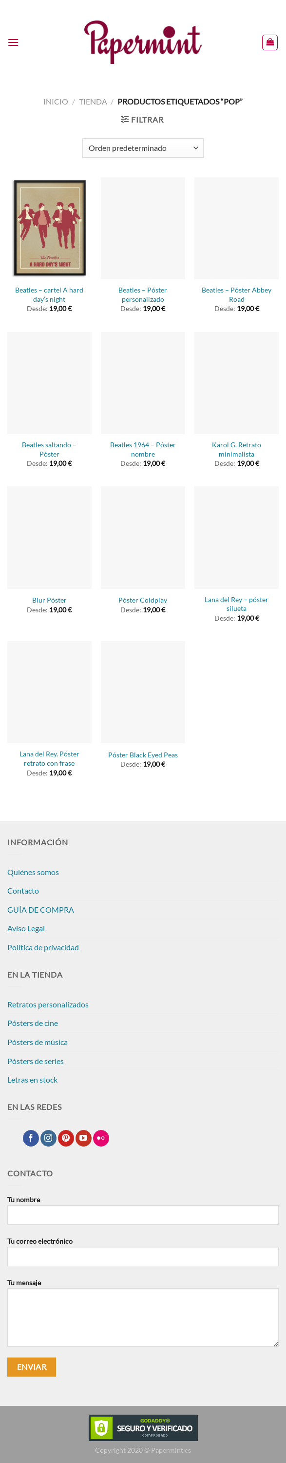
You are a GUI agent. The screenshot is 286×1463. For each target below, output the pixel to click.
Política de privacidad (43, 947)
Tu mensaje (143, 1316)
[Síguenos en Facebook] (31, 1138)
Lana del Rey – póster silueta (236, 604)
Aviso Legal (26, 928)
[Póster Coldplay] (143, 537)
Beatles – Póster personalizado (142, 294)
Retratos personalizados (48, 1004)
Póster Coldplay (142, 600)
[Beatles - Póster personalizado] (143, 228)
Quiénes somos (33, 872)
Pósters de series (35, 1061)
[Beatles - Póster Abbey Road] (236, 228)
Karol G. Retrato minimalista (236, 449)
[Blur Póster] (49, 537)
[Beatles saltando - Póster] (49, 383)
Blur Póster (49, 600)
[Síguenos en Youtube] (84, 1138)
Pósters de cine (32, 1022)
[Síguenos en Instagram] (48, 1138)
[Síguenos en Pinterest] (66, 1138)
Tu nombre (143, 1214)
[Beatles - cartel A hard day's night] (49, 228)
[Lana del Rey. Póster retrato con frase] (49, 692)
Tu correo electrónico (143, 1255)
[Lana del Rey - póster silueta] (236, 537)
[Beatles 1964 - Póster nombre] (143, 383)
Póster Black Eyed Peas (143, 755)
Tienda (93, 101)
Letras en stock (32, 1079)
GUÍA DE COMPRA (40, 909)
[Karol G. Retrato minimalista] (236, 383)
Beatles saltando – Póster (49, 449)
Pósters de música (37, 1041)
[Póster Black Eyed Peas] (143, 692)
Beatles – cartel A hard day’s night (49, 294)
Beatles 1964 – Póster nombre (143, 449)
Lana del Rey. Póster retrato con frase (49, 758)
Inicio (55, 101)
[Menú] (13, 42)
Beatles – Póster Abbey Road (236, 294)
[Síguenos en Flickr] (101, 1138)
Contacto (23, 890)
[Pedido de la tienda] (143, 148)
